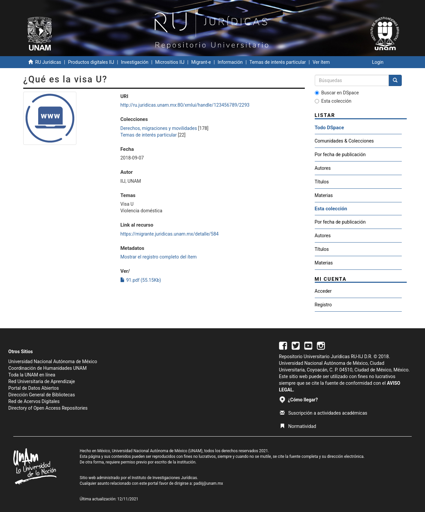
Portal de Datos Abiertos (33, 388)
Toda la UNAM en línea (31, 374)
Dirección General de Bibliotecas (41, 394)
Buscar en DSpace (337, 92)
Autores (323, 168)
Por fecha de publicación (340, 154)
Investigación (134, 62)
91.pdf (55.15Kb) (140, 280)
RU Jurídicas (48, 62)
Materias (324, 195)
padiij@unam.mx (208, 483)
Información (229, 62)
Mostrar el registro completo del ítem (158, 256)
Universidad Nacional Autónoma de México (52, 361)
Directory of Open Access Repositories (48, 408)
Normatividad (298, 426)
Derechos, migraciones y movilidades (158, 128)
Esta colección (333, 101)
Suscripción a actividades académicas (323, 413)
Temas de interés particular (277, 62)
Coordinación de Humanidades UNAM (47, 368)
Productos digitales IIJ (91, 62)
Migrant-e (201, 62)
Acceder (323, 291)
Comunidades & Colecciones (344, 141)
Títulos (322, 181)
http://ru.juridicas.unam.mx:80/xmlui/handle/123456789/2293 (184, 105)
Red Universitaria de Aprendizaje (41, 381)
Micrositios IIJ (169, 62)
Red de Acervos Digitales (33, 401)
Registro (323, 304)
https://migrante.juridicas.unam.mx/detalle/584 (169, 234)
